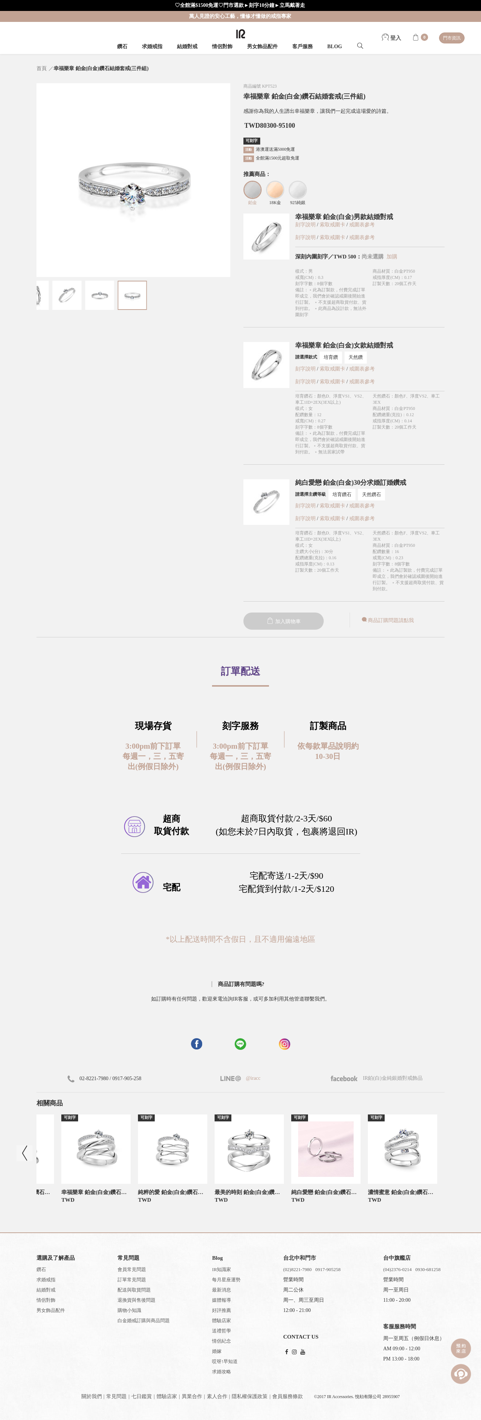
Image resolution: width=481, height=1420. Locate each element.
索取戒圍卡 (333, 224)
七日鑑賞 (141, 1396)
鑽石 (122, 46)
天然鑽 (356, 357)
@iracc (253, 1078)
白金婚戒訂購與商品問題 (144, 1320)
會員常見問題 (132, 1269)
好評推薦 (221, 1310)
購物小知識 (129, 1310)
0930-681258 (427, 1269)
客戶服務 (302, 46)
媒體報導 (221, 1300)
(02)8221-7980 (297, 1269)
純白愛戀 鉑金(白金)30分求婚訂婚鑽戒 (351, 482)
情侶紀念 (221, 1341)
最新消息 (221, 1290)
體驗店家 (221, 1320)
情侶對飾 (222, 46)
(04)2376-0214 (397, 1269)
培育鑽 (331, 357)
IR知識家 (221, 1269)
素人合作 (217, 1396)
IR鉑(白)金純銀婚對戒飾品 (377, 1078)
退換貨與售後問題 (136, 1300)
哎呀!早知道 (224, 1361)
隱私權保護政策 (250, 1396)
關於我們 (91, 1396)
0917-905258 (327, 1269)
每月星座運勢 (226, 1279)
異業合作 (192, 1396)
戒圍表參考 (362, 224)
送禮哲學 (221, 1330)
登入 (391, 38)
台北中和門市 (299, 1258)
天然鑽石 (371, 494)
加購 (391, 257)
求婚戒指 (152, 46)
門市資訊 (452, 38)
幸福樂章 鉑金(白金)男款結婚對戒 (344, 216)
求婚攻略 (221, 1371)
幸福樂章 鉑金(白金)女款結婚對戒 (344, 345)
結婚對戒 (187, 46)
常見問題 (116, 1396)
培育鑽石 (341, 494)
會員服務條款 (287, 1396)
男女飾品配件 (262, 46)
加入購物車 (283, 621)
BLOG (334, 46)
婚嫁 (217, 1351)
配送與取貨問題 (134, 1290)
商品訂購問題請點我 (387, 620)
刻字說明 (305, 224)
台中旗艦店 (397, 1258)
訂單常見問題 (132, 1279)
